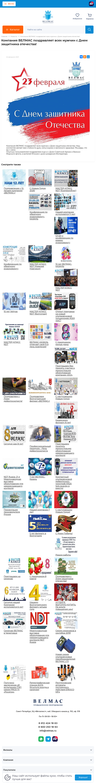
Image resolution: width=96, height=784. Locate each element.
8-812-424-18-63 (48, 723)
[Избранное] (77, 16)
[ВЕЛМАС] (48, 16)
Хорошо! (83, 777)
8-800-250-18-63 (48, 727)
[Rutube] (91, 4)
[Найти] (89, 30)
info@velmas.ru (48, 730)
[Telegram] (48, 739)
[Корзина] (90, 16)
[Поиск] (56, 29)
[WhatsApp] (41, 739)
